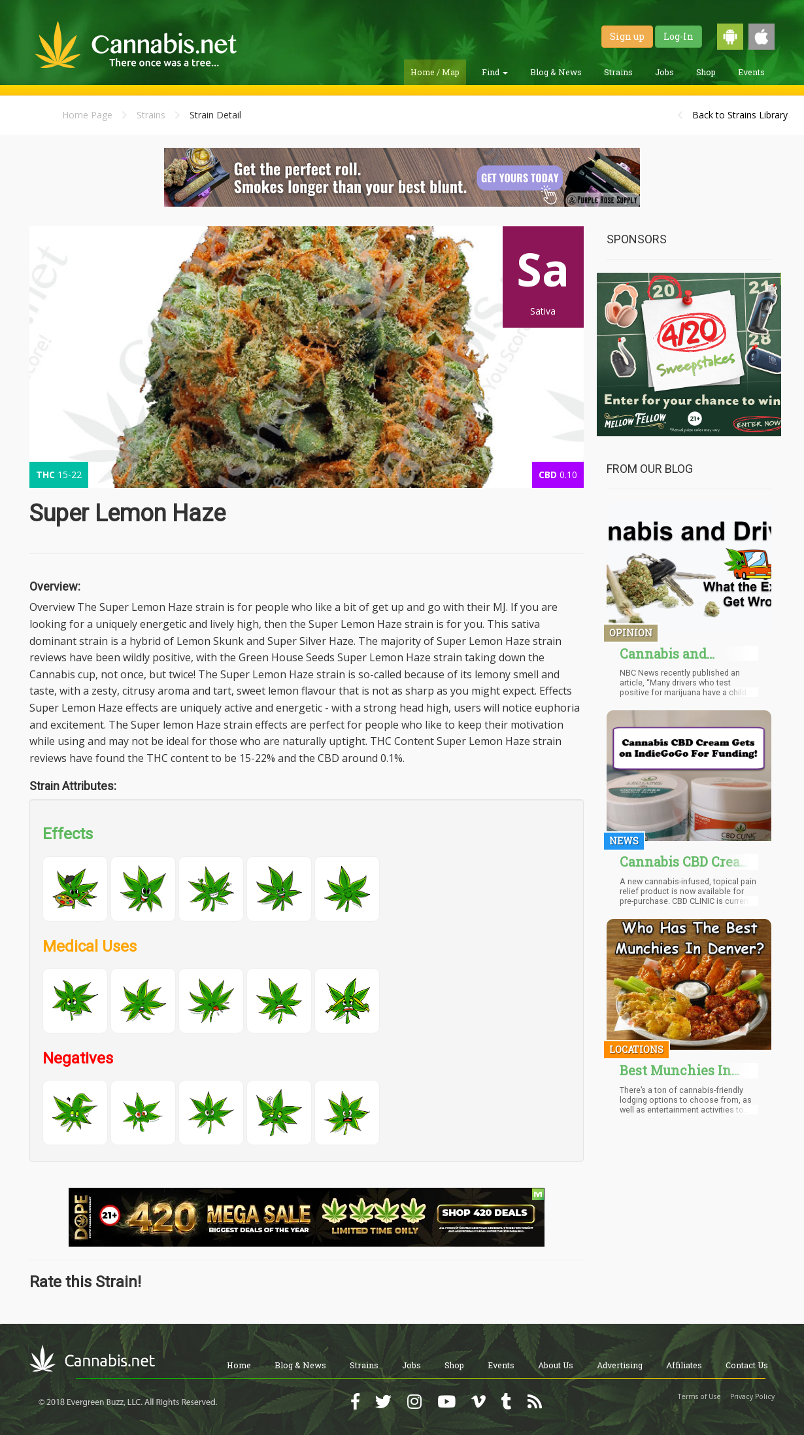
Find (495, 72)
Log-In (678, 36)
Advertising (620, 1365)
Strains (618, 72)
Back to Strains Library (740, 115)
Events (751, 72)
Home (239, 1365)
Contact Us (747, 1365)
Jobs (664, 72)
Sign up (627, 36)
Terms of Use (699, 1396)
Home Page (87, 115)
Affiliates (684, 1365)
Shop (706, 72)
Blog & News (556, 72)
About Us (555, 1365)
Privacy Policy (752, 1396)
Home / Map (435, 72)
